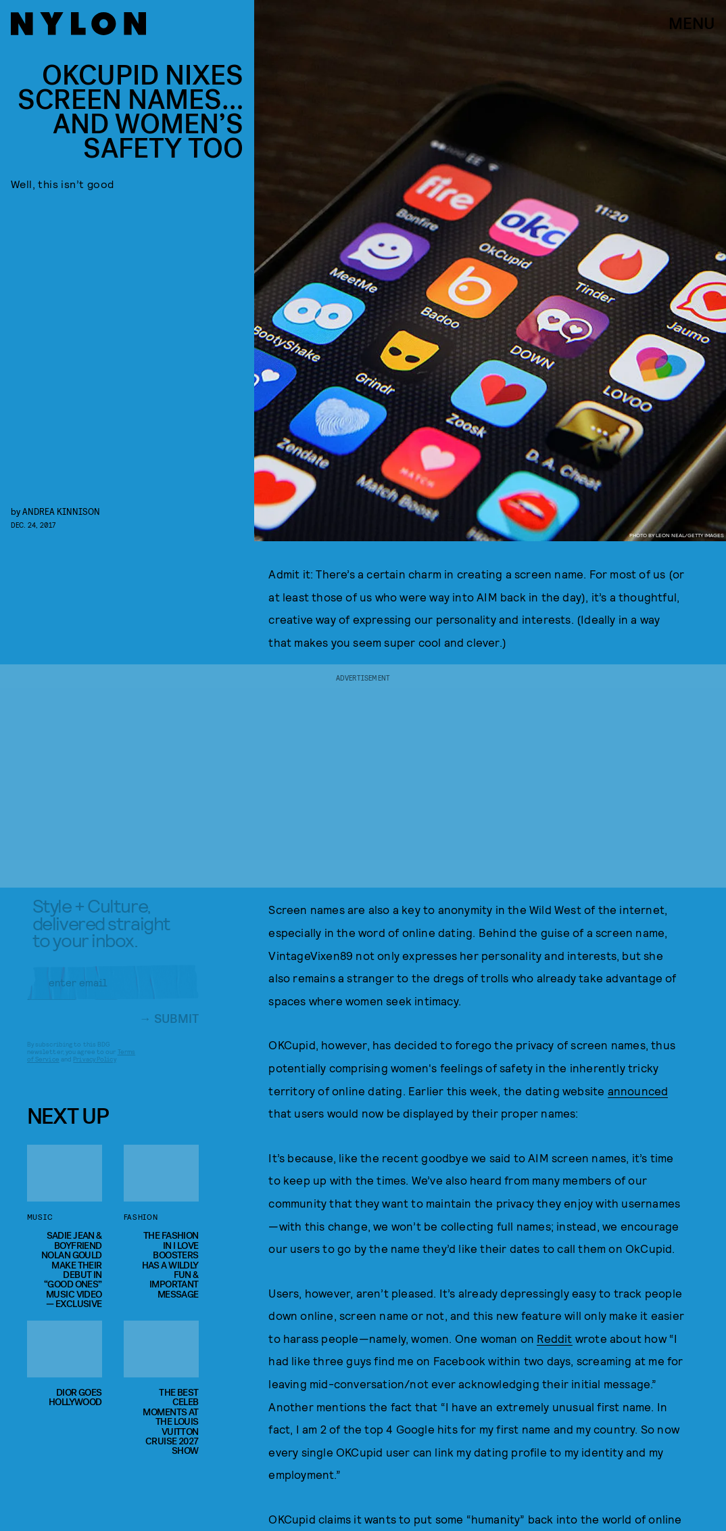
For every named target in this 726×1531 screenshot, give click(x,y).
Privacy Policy (94, 1068)
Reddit (554, 1338)
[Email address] (113, 991)
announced (638, 1090)
